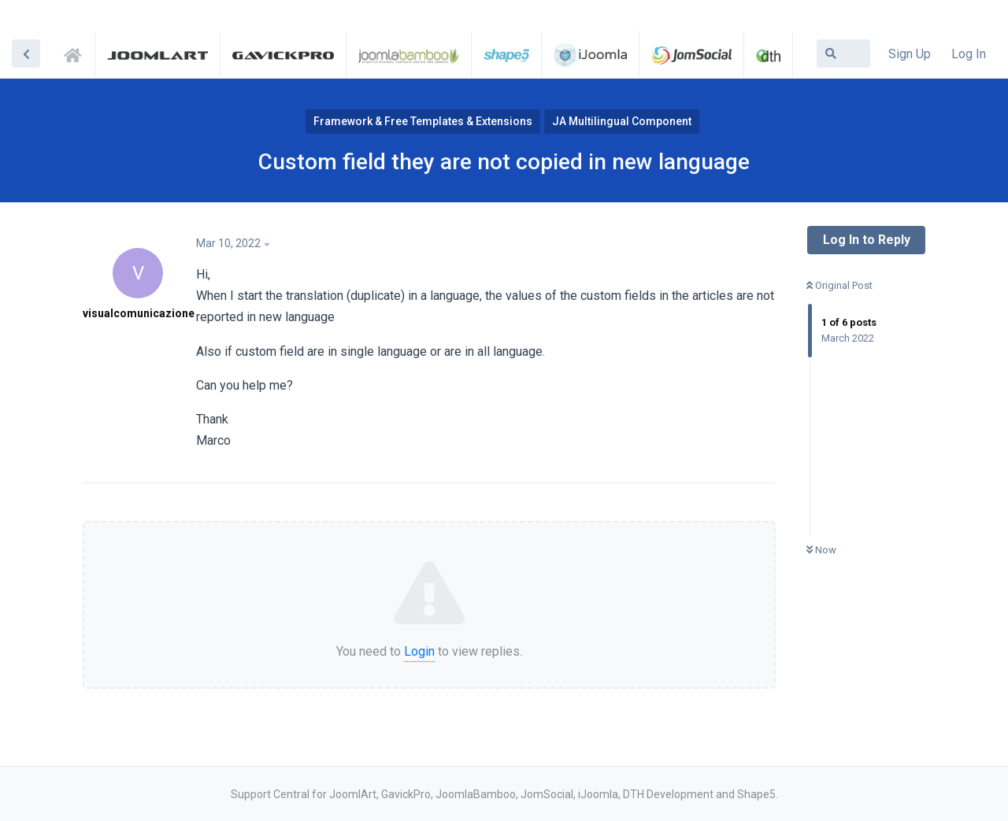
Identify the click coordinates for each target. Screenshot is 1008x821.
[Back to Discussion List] (26, 53)
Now (821, 550)
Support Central (77, 52)
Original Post (839, 285)
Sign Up (909, 53)
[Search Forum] (843, 53)
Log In (968, 53)
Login (419, 651)
